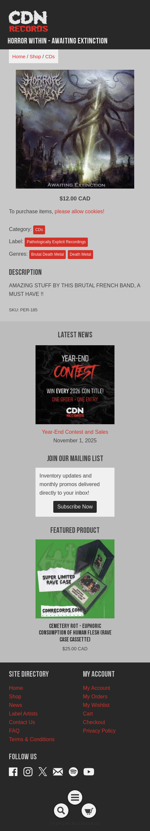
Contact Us (22, 722)
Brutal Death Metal (47, 254)
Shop (35, 56)
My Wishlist (96, 705)
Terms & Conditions (32, 739)
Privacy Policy (99, 731)
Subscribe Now (75, 506)
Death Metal (80, 254)
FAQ (14, 731)
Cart (88, 713)
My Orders (95, 696)
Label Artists (23, 713)
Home (18, 56)
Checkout (94, 722)
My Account (96, 688)
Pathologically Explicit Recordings (56, 242)
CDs (50, 56)
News (15, 705)
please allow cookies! (79, 211)
